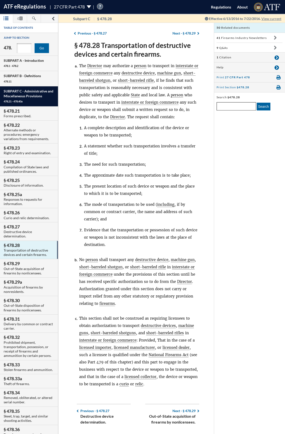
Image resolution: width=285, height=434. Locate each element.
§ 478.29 (184, 33)
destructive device (138, 73)
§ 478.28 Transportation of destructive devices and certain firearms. (132, 49)
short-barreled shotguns (113, 333)
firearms (107, 303)
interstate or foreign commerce (150, 102)
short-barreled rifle (136, 80)
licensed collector (140, 376)
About (242, 7)
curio (124, 384)
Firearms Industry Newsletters (242, 38)
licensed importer (95, 347)
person (140, 65)
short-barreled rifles (165, 333)
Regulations (221, 7)
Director (94, 65)
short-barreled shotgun (101, 267)
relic (139, 384)
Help (220, 67)
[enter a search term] (236, 106)
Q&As (222, 48)
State (135, 95)
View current (271, 19)
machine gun (169, 73)
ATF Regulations (25, 6)
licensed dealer (176, 347)
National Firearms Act (169, 355)
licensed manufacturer (134, 347)
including (165, 204)
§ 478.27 (92, 33)
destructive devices (158, 325)
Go (41, 48)
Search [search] (263, 106)
